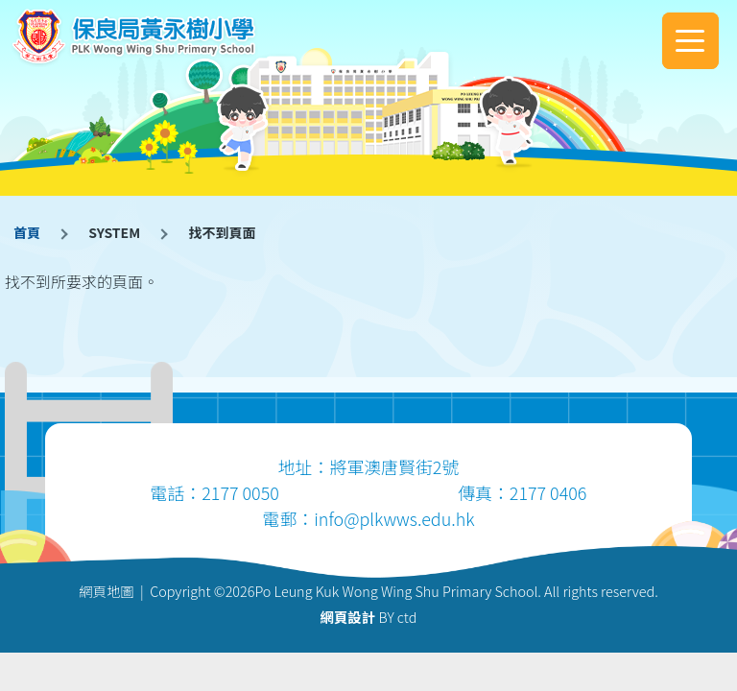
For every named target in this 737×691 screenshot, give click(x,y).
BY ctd (369, 617)
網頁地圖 (106, 591)
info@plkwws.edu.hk (394, 518)
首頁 (26, 232)
